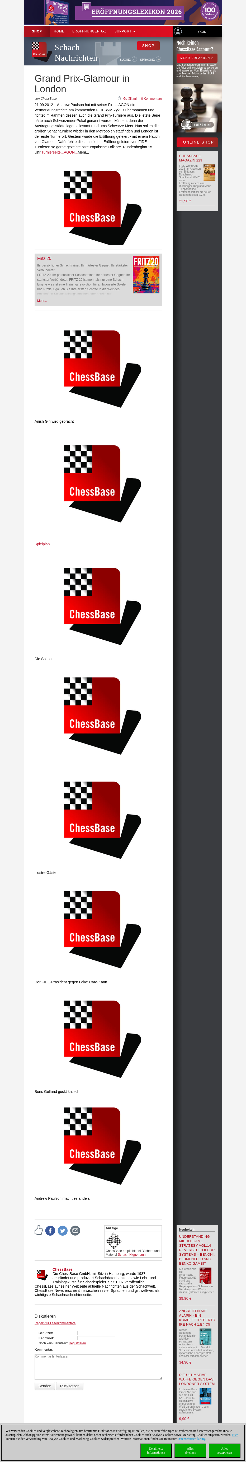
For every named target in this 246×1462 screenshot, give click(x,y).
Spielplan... (44, 544)
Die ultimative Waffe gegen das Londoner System (197, 1379)
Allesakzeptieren (224, 1450)
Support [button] (125, 31)
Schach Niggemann (132, 1254)
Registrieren (77, 1343)
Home (59, 31)
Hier (235, 1435)
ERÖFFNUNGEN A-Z (89, 31)
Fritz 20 (44, 258)
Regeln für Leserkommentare (55, 1323)
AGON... (71, 152)
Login (201, 32)
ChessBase (63, 1269)
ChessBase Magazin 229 (190, 158)
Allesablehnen (190, 1450)
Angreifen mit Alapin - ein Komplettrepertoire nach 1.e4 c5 (197, 1317)
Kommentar (43, 1349)
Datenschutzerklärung (191, 1439)
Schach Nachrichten (76, 53)
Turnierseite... (52, 152)
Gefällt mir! (131, 99)
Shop (37, 31)
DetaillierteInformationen (156, 1450)
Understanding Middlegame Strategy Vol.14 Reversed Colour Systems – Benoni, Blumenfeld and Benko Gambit (197, 1250)
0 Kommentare (151, 99)
